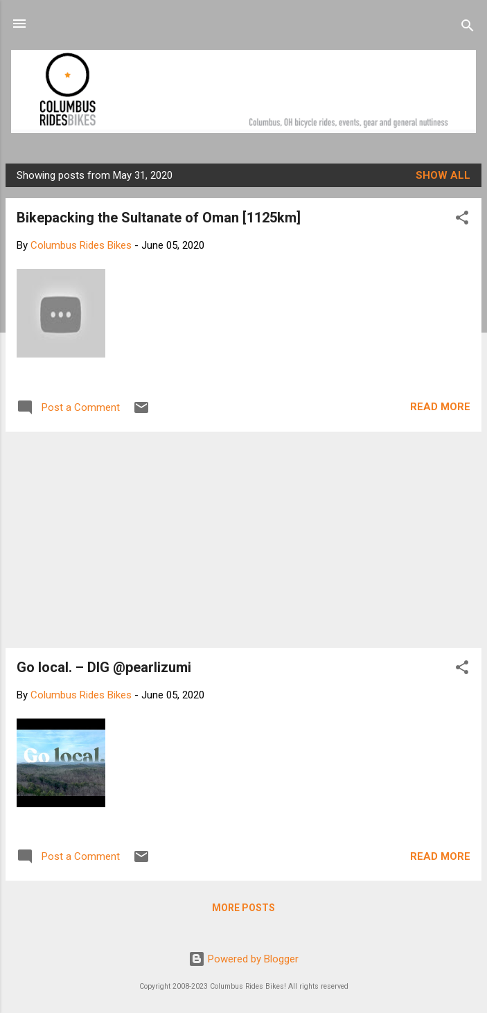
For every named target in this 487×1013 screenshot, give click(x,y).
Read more (440, 406)
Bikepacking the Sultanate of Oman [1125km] (159, 217)
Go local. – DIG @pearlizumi (104, 667)
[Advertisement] (243, 540)
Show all (443, 175)
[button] (462, 220)
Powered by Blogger (243, 959)
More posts (243, 907)
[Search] (467, 28)
